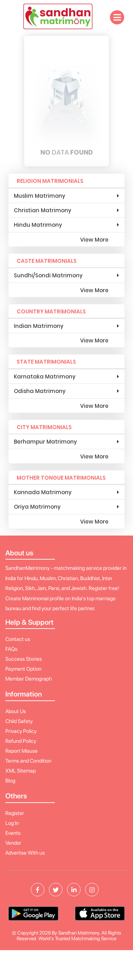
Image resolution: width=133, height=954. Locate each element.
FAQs (11, 649)
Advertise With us (25, 853)
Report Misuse (21, 751)
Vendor (13, 843)
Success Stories (23, 659)
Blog (10, 780)
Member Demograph (28, 679)
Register (14, 813)
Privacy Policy (21, 731)
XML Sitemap (20, 771)
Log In (12, 823)
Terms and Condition (28, 761)
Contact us (17, 639)
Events (13, 833)
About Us (15, 711)
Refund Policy (20, 741)
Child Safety (19, 721)
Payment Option (23, 669)
